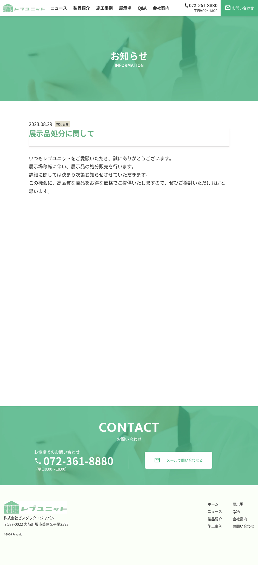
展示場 (238, 504)
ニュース (215, 511)
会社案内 (240, 518)
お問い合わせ (243, 526)
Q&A (236, 511)
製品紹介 (215, 518)
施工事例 (215, 526)
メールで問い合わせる (178, 460)
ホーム (213, 504)
